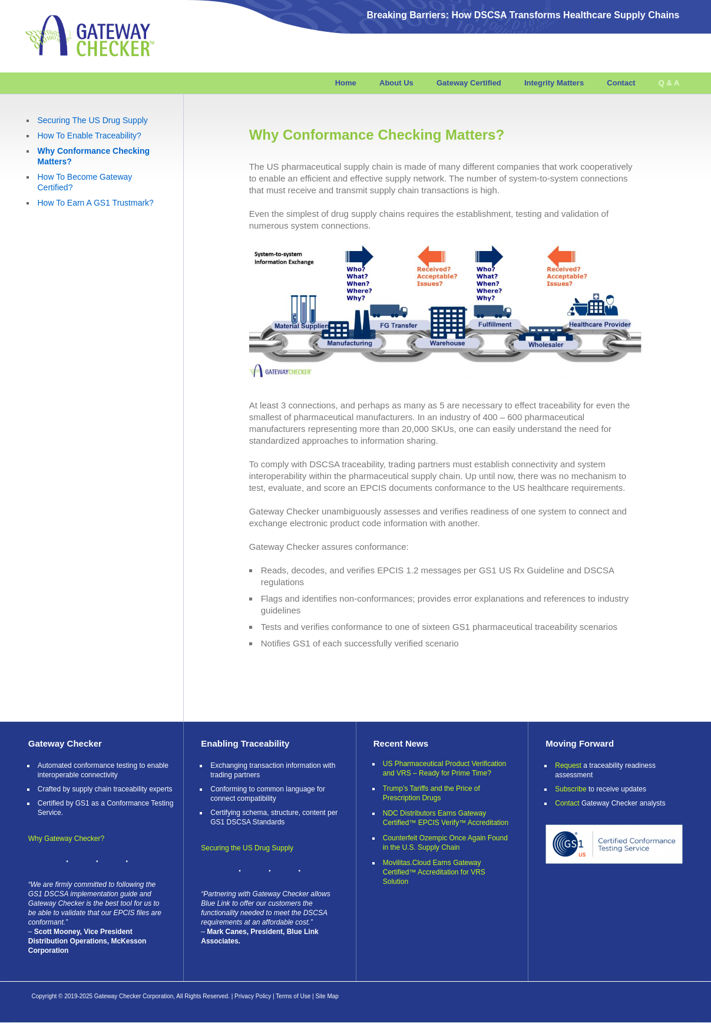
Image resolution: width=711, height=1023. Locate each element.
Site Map (326, 996)
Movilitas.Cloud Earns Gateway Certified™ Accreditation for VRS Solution (434, 872)
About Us (396, 82)
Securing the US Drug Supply (247, 848)
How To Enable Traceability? (89, 135)
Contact (621, 82)
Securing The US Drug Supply (93, 120)
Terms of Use (293, 996)
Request (568, 765)
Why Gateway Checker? (66, 838)
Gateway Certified (468, 82)
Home (345, 82)
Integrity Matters (554, 82)
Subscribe (570, 789)
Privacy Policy (252, 996)
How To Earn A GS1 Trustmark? (96, 202)
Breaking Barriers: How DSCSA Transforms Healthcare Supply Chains (522, 15)
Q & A (669, 82)
